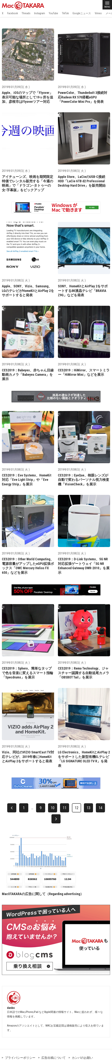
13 (88, 808)
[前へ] (11, 807)
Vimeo (98, 13)
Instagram (39, 13)
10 (52, 808)
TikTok (65, 13)
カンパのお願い (82, 1058)
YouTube (53, 13)
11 (64, 808)
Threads (26, 13)
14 (100, 808)
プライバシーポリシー (20, 1058)
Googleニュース (82, 13)
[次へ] (56, 818)
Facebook (12, 13)
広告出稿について (53, 1058)
